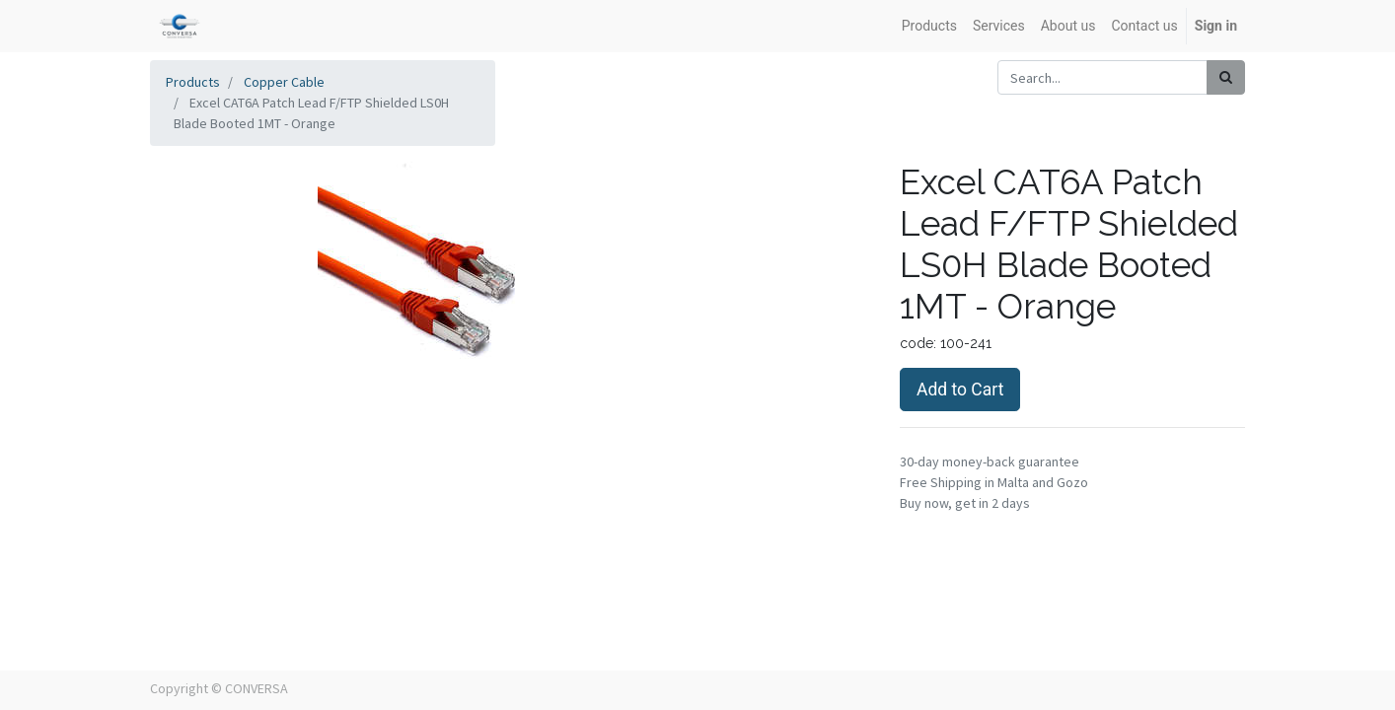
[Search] (1226, 77)
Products (193, 82)
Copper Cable (284, 82)
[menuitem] (929, 26)
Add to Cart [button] (960, 389)
